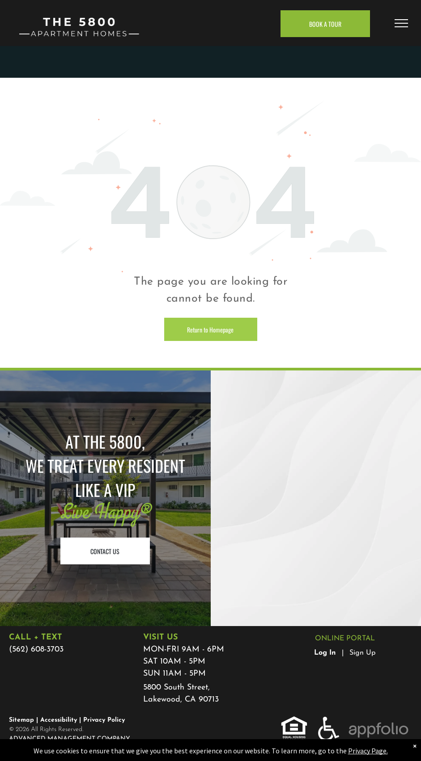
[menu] (401, 23)
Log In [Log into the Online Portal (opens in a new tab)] (325, 652)
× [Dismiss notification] (415, 756)
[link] (294, 721)
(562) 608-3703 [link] (36, 649)
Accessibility (58, 720)
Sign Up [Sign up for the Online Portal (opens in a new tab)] (362, 652)
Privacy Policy (104, 720)
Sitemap (21, 720)
